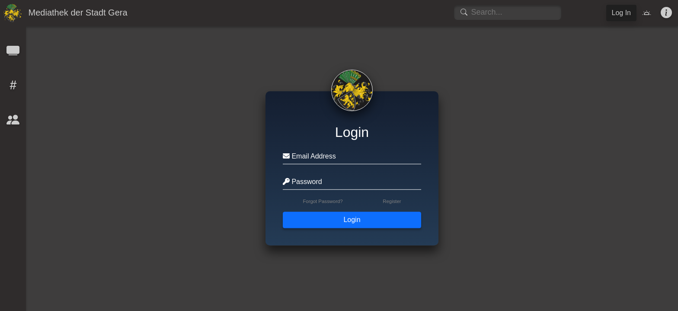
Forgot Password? (322, 201)
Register (392, 201)
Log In (621, 12)
